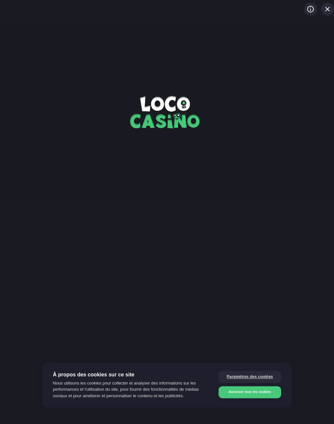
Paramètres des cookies (250, 376)
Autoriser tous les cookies (250, 391)
